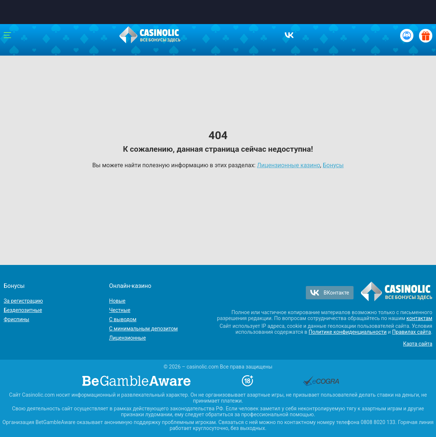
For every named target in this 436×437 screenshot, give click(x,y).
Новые (117, 301)
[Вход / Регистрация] (406, 35)
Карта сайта (417, 344)
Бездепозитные (23, 310)
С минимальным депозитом (143, 329)
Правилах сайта (411, 332)
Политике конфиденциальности (348, 332)
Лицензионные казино (288, 165)
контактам (419, 318)
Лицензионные (127, 338)
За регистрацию (23, 301)
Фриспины (16, 319)
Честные (119, 310)
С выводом (122, 319)
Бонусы (333, 165)
